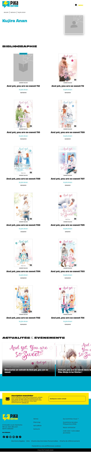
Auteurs (13, 12)
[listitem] (4, 437)
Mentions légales (18, 441)
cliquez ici (25, 402)
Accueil (6, 12)
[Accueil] (10, 4)
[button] (28, 359)
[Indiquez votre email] (65, 399)
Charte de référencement (70, 441)
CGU (28, 441)
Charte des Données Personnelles (44, 441)
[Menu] (81, 5)
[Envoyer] (83, 398)
